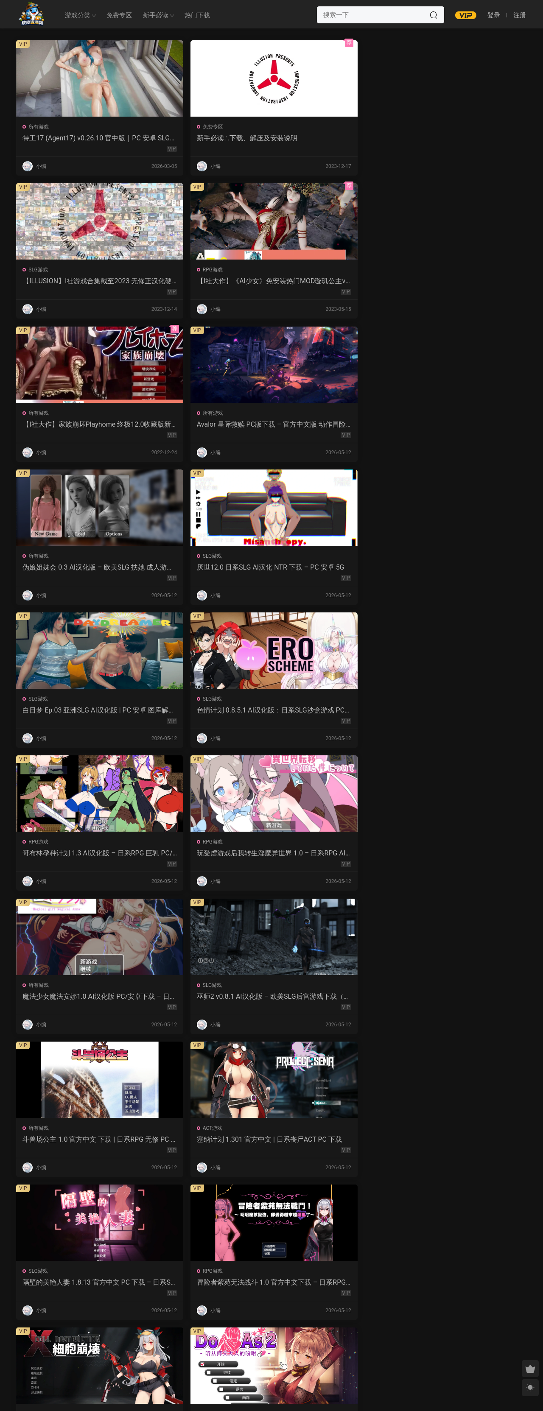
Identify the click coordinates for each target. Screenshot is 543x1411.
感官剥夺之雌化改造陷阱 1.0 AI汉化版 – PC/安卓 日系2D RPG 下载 (465, 1144)
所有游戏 (39, 127)
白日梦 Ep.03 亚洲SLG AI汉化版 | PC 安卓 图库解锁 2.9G (75, 426)
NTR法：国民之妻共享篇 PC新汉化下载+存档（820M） (75, 1144)
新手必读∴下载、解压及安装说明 (203, 138)
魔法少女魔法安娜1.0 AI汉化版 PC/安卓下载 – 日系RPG (76, 569)
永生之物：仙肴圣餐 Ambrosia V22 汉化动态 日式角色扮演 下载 (205, 857)
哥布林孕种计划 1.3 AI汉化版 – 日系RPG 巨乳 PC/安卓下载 (332, 426)
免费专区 (119, 15)
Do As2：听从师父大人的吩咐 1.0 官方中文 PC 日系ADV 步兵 (461, 713)
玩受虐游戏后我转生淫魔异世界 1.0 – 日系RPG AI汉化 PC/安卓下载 (464, 426)
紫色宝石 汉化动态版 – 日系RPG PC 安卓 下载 (206, 1144)
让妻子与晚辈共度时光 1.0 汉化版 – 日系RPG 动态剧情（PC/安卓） (465, 857)
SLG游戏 (297, 127)
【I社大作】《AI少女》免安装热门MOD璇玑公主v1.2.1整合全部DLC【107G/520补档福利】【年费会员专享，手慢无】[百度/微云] (463, 138)
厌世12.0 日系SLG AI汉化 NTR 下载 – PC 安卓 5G (464, 282)
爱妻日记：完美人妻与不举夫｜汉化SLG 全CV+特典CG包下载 (462, 1001)
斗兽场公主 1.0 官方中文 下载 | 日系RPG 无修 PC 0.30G (336, 569)
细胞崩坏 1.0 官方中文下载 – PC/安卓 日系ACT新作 (335, 713)
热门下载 (197, 15)
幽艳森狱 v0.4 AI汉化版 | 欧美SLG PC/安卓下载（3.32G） (76, 1288)
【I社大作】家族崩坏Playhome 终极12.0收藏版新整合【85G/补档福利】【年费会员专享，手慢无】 (77, 282)
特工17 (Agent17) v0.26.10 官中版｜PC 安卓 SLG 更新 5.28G (74, 138)
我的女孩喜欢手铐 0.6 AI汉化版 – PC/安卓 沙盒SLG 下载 (335, 1288)
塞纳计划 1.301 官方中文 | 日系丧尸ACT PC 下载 (464, 569)
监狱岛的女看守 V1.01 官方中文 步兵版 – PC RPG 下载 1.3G (334, 1001)
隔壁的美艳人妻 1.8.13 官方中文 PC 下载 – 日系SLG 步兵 (77, 713)
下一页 (293, 1349)
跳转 (336, 1349)
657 (269, 1349)
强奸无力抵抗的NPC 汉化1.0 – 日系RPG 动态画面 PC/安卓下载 (77, 1001)
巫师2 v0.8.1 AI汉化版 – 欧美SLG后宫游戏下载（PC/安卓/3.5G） (206, 569)
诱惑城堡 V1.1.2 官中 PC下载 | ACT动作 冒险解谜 (76, 857)
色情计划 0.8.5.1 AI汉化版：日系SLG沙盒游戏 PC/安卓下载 (205, 426)
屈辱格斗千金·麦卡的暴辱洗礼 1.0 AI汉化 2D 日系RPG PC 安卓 (335, 1144)
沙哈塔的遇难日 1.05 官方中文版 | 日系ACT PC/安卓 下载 (332, 857)
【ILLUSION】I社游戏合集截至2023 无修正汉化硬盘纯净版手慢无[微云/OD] (335, 138)
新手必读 (155, 15)
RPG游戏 (427, 127)
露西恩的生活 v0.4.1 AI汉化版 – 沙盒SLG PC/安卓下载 (204, 1288)
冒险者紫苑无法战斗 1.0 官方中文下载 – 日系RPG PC (206, 713)
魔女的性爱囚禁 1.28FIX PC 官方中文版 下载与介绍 (205, 1001)
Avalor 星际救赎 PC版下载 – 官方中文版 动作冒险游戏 (206, 282)
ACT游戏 (427, 558)
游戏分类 (77, 15)
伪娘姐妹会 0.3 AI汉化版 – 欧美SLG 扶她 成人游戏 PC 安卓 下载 (335, 282)
